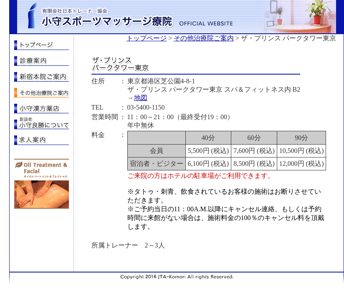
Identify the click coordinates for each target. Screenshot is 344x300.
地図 (140, 97)
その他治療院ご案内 (204, 38)
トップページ (146, 38)
